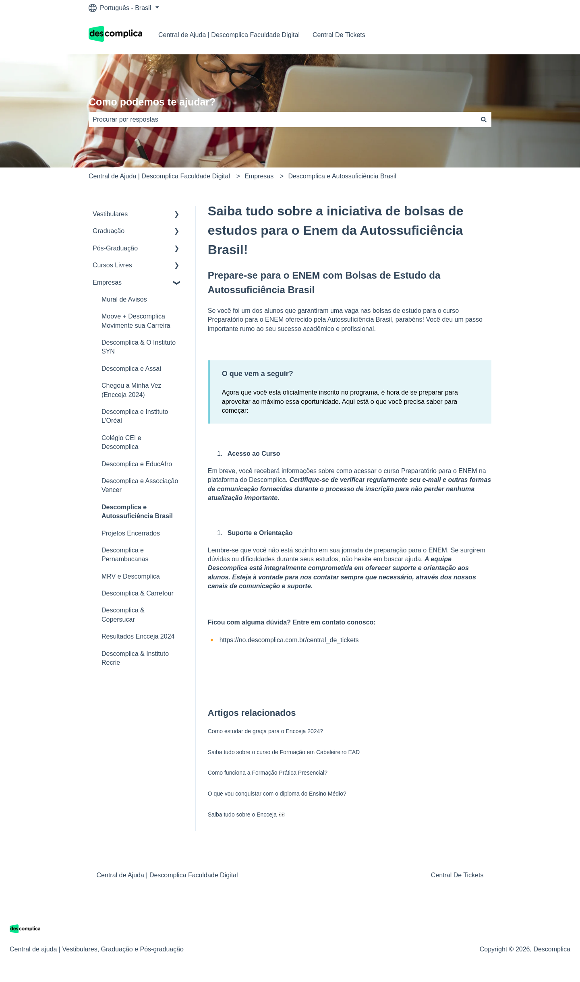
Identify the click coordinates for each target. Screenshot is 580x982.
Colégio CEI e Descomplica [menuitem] (121, 442)
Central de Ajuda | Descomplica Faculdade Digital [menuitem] (167, 875)
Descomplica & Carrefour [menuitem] (138, 593)
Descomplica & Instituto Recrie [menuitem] (135, 658)
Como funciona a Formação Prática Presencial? (267, 772)
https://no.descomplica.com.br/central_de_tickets (289, 640)
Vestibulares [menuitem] (110, 214)
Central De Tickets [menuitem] (457, 875)
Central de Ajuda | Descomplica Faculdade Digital (229, 34)
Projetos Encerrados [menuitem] (131, 533)
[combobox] (282, 119)
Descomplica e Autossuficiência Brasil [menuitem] (137, 511)
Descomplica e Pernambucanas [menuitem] (125, 554)
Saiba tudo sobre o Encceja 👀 (246, 814)
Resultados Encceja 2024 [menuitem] (138, 636)
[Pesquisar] (483, 119)
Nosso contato (462, 34)
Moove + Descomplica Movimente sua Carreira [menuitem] (136, 321)
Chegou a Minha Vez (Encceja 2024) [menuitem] (132, 390)
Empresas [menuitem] (107, 282)
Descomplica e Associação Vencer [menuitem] (140, 485)
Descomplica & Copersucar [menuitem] (123, 614)
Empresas (258, 176)
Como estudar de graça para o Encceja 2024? (265, 731)
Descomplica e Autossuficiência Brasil (342, 176)
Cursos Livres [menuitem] (112, 265)
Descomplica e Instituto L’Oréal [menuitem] (135, 416)
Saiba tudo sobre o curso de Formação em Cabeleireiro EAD (284, 752)
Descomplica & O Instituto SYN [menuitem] (139, 347)
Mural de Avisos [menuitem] (124, 299)
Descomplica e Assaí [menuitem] (132, 368)
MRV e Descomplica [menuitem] (131, 576)
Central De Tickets (339, 34)
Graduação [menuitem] (108, 230)
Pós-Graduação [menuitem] (115, 248)
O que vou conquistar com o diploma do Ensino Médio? (277, 793)
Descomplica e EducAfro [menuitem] (137, 464)
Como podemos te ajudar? (152, 102)
